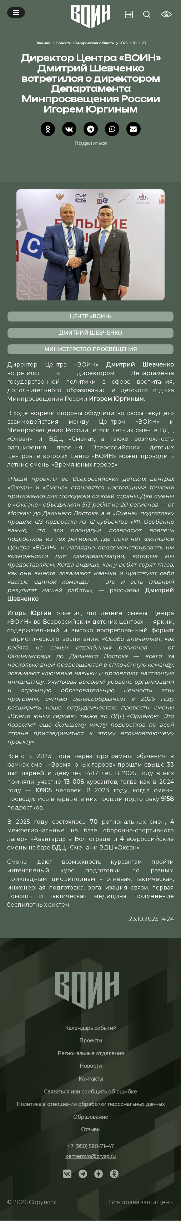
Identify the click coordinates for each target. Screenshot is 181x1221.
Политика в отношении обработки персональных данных (90, 1104)
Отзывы (90, 1129)
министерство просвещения (90, 349)
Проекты (90, 1040)
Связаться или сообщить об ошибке (90, 1091)
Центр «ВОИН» (91, 316)
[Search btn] (146, 14)
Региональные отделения (90, 1053)
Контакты (91, 1079)
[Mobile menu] (16, 12)
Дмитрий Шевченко (90, 333)
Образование (90, 1117)
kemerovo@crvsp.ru (90, 1156)
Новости (91, 1066)
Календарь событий (90, 1028)
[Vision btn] (166, 14)
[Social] (67, 1173)
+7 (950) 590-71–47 (90, 1146)
